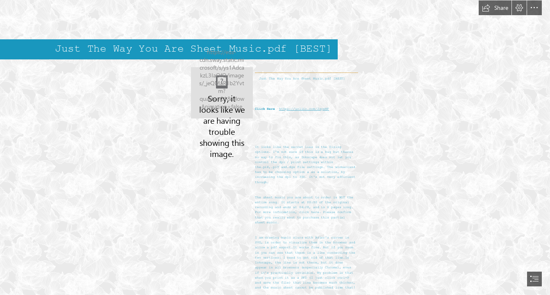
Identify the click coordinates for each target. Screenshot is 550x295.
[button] (495, 7)
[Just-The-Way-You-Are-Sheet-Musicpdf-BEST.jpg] (222, 93)
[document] (275, 147)
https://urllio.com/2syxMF (304, 109)
